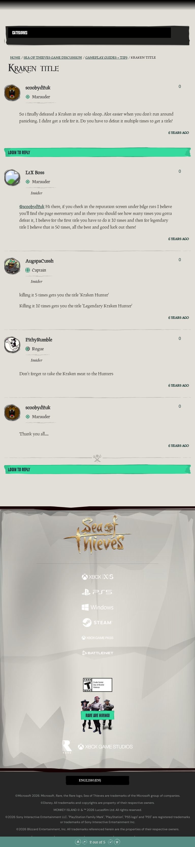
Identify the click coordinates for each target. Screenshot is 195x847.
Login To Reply (19, 152)
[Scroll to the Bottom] (117, 842)
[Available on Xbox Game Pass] (97, 638)
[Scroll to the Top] (78, 842)
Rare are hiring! (98, 715)
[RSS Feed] (7, 58)
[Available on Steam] (97, 623)
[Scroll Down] (110, 841)
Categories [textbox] (19, 33)
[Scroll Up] (84, 841)
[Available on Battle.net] (97, 653)
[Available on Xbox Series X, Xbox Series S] (97, 577)
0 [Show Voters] (180, 86)
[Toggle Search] (15, 41)
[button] (89, 32)
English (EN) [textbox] (90, 780)
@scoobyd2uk (31, 206)
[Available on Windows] (97, 608)
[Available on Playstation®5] (97, 592)
